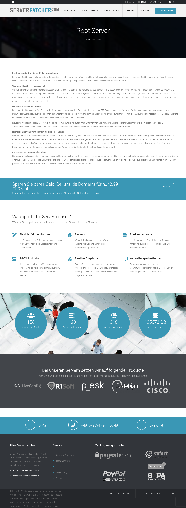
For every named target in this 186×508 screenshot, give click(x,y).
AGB (111, 494)
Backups (80, 234)
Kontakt (59, 478)
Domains (144, 11)
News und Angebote (64, 455)
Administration (112, 11)
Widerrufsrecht (125, 494)
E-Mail (42, 425)
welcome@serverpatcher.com (26, 476)
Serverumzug (61, 472)
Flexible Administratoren (35, 234)
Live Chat (156, 425)
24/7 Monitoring (30, 258)
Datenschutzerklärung (148, 494)
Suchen (166, 186)
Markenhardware (141, 234)
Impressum (169, 494)
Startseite (69, 11)
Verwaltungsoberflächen (146, 258)
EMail (142, 2)
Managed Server (89, 11)
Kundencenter (165, 11)
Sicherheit (59, 466)
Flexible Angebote (86, 258)
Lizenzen (130, 11)
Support (129, 2)
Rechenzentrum (62, 461)
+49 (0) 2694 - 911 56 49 (162, 2)
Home (87, 40)
